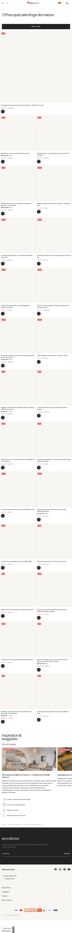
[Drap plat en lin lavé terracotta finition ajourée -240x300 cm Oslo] (3, 111)
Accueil (4, 837)
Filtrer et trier (36, 26)
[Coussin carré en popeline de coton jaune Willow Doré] (39, 720)
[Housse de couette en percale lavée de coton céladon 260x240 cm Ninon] (39, 618)
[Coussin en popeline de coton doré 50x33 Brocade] (3, 516)
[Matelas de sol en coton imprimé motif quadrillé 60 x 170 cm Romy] (3, 467)
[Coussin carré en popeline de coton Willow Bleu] (3, 568)
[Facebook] (55, 883)
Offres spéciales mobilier (15, 837)
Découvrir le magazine (9, 744)
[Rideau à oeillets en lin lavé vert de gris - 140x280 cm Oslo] (39, 212)
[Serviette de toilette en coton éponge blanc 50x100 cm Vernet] (3, 314)
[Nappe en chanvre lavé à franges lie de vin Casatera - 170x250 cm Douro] (3, 417)
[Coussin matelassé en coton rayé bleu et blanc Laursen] (39, 415)
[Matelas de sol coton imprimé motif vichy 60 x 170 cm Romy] (39, 161)
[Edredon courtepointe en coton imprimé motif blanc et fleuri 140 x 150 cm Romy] (39, 670)
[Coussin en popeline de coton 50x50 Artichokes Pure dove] (3, 263)
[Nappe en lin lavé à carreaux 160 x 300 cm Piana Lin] (3, 616)
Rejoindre (67, 866)
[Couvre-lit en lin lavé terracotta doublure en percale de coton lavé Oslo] (3, 365)
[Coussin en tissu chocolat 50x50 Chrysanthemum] (3, 666)
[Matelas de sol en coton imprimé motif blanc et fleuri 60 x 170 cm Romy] (3, 213)
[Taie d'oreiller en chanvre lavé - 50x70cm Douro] (39, 362)
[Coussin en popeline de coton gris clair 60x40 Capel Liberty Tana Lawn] (39, 467)
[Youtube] (69, 883)
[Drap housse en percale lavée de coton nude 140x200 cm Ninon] (39, 519)
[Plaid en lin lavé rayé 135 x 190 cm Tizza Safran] (39, 568)
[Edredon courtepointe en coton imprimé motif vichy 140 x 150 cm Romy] (3, 722)
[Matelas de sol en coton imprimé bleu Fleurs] (3, 161)
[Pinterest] (64, 883)
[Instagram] (60, 883)
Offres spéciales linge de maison (33, 837)
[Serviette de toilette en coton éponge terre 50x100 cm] (39, 263)
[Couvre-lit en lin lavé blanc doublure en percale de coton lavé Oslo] (39, 314)
